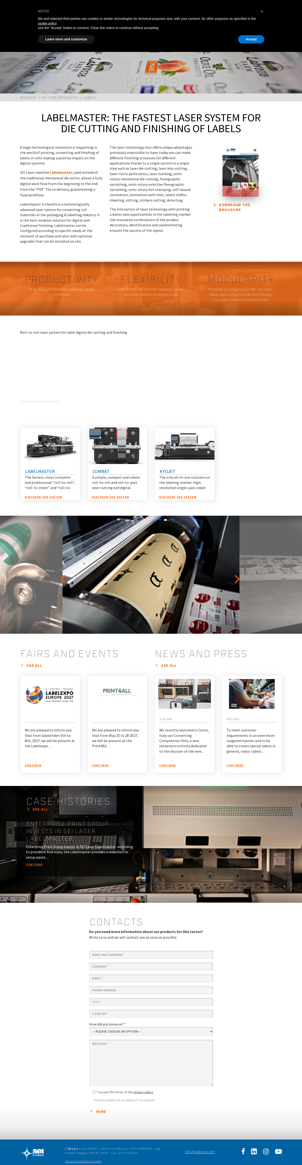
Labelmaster (61, 172)
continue (33, 765)
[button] (262, 11)
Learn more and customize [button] (66, 39)
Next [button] (238, 574)
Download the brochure (235, 207)
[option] (151, 575)
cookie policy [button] (47, 23)
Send (101, 1111)
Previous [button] (63, 574)
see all (34, 665)
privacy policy (143, 1092)
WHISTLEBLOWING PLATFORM (83, 1161)
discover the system (43, 497)
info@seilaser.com (200, 1151)
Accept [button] (251, 39)
